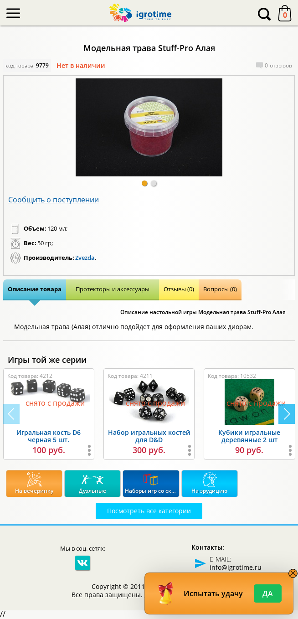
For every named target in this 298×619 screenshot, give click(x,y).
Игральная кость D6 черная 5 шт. (48, 436)
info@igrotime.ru (236, 567)
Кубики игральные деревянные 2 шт (249, 436)
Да (267, 593)
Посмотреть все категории (149, 510)
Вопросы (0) (220, 289)
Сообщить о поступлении (53, 200)
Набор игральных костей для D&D (149, 436)
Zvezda (85, 257)
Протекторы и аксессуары (112, 289)
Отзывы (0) (179, 289)
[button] (144, 183)
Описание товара (35, 289)
